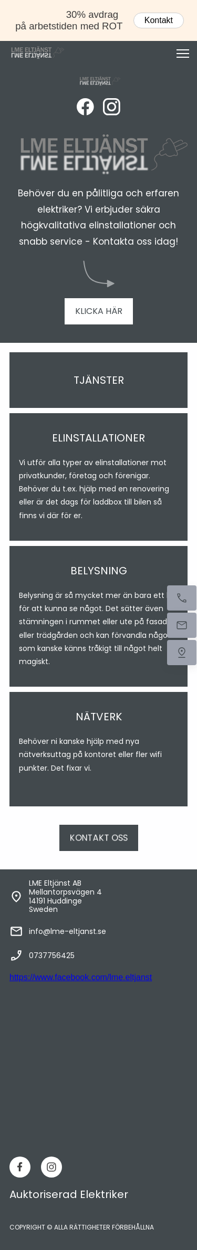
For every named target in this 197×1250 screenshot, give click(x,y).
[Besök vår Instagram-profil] (111, 106)
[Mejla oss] (181, 625)
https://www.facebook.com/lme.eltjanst (80, 977)
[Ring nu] (181, 598)
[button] (183, 53)
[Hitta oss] (181, 652)
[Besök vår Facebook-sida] (85, 106)
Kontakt (158, 20)
